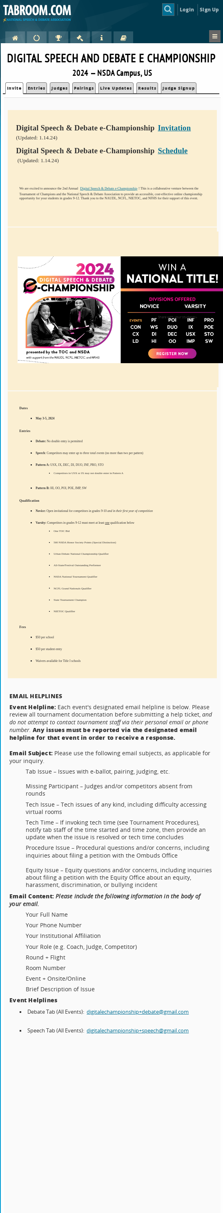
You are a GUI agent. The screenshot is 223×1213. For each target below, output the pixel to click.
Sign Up (209, 9)
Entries (36, 88)
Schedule (172, 150)
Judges (59, 88)
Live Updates (116, 88)
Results (147, 88)
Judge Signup (179, 88)
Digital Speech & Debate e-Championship (108, 188)
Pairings (84, 88)
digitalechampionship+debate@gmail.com (138, 1011)
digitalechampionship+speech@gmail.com (138, 1030)
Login (187, 9)
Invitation (174, 128)
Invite (14, 88)
